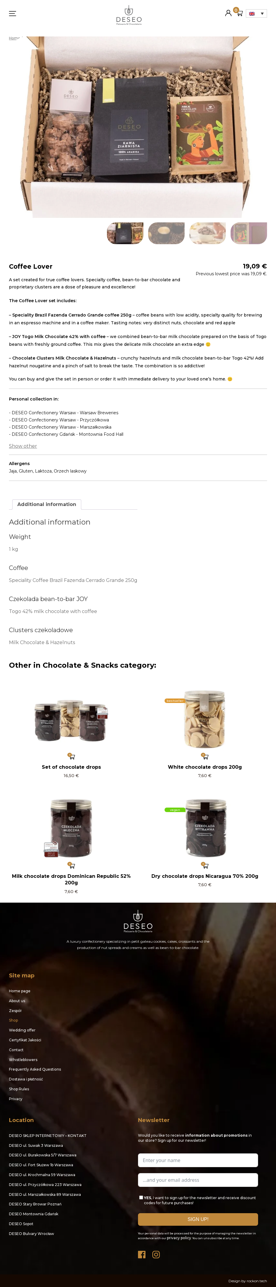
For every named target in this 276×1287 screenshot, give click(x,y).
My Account (228, 10)
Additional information (46, 504)
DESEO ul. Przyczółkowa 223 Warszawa (45, 1184)
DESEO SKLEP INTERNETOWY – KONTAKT (48, 1135)
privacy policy (179, 1237)
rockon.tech (257, 1280)
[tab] (46, 504)
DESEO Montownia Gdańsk (33, 1213)
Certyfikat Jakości (25, 1039)
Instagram (156, 1253)
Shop (13, 1020)
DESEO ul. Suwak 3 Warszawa (36, 1145)
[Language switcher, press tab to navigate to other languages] (256, 13)
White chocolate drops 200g (205, 767)
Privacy (15, 1098)
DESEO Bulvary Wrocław (31, 1233)
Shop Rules (19, 1088)
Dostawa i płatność (26, 1079)
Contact (16, 1049)
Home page (19, 990)
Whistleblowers (23, 1059)
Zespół (15, 1010)
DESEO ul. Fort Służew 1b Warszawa (41, 1164)
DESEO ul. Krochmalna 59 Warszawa (42, 1174)
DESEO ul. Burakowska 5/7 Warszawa (42, 1155)
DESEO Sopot (21, 1223)
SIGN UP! (198, 1219)
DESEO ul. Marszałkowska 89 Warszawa (45, 1194)
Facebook (142, 1253)
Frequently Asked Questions (35, 1069)
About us (17, 1000)
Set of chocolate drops (71, 767)
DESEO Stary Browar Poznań (35, 1204)
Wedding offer (22, 1030)
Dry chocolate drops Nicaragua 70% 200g (204, 876)
